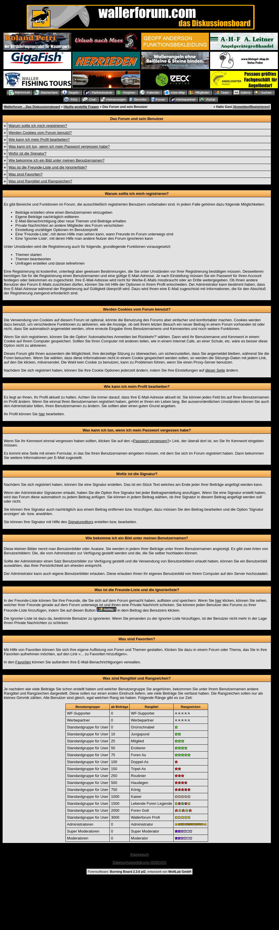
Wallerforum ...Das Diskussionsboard (32, 106)
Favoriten (23, 662)
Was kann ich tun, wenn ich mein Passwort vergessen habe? (59, 146)
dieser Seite (215, 370)
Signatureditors (80, 522)
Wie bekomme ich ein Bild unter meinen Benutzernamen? (56, 160)
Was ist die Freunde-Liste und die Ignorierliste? (47, 167)
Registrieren (259, 106)
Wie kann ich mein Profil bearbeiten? (39, 139)
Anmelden (241, 106)
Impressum (139, 854)
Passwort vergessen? (151, 441)
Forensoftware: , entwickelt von (139, 871)
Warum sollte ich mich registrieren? (37, 125)
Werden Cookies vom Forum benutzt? (40, 132)
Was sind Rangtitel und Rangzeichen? (40, 181)
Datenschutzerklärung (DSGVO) (139, 862)
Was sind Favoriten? (25, 174)
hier (42, 414)
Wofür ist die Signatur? (27, 153)
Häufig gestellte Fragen (81, 106)
